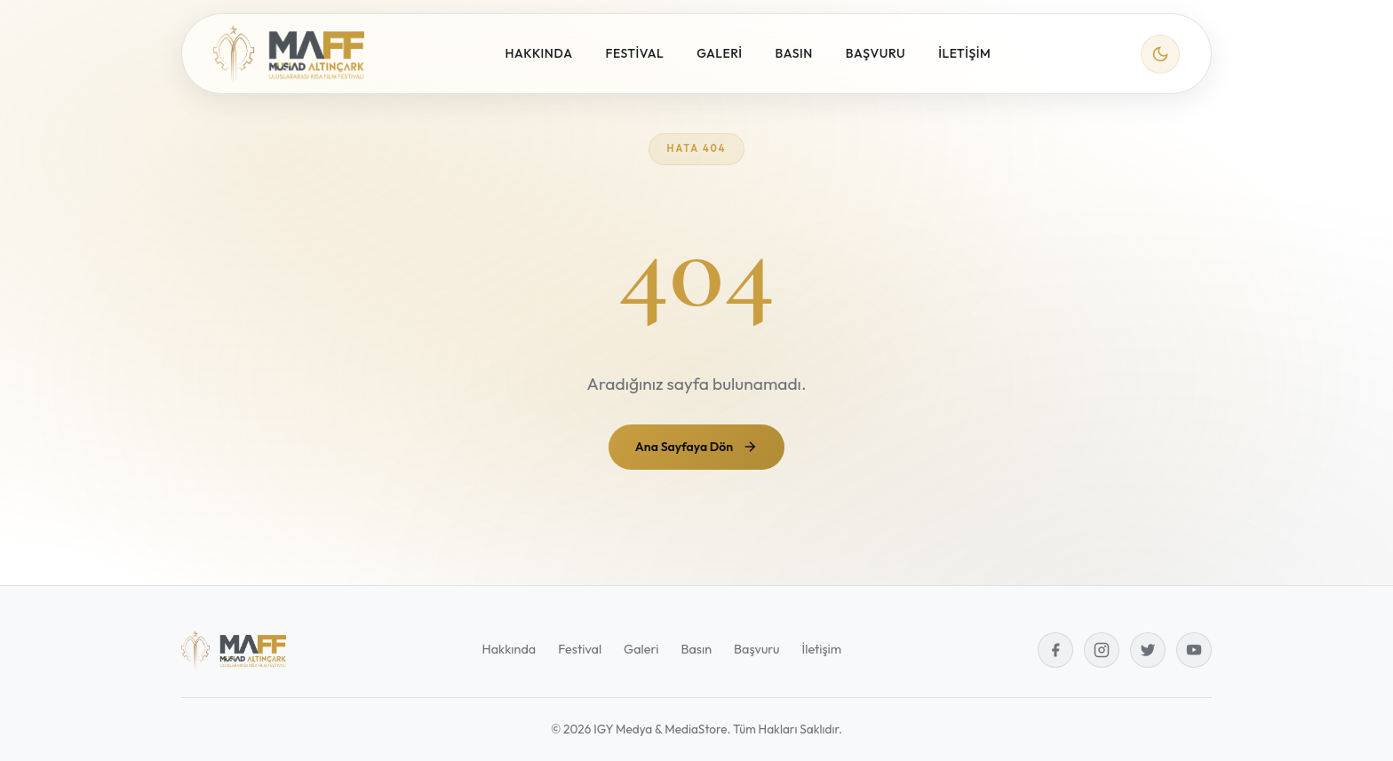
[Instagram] (1101, 650)
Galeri (641, 649)
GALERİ (719, 53)
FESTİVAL (635, 53)
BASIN (794, 53)
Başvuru (756, 649)
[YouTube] (1194, 650)
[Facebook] (1055, 650)
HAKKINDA (539, 53)
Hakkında (509, 649)
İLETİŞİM (964, 53)
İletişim (822, 649)
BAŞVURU (875, 53)
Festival (579, 649)
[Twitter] (1148, 650)
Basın (696, 649)
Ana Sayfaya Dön (696, 447)
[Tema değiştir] (1160, 54)
